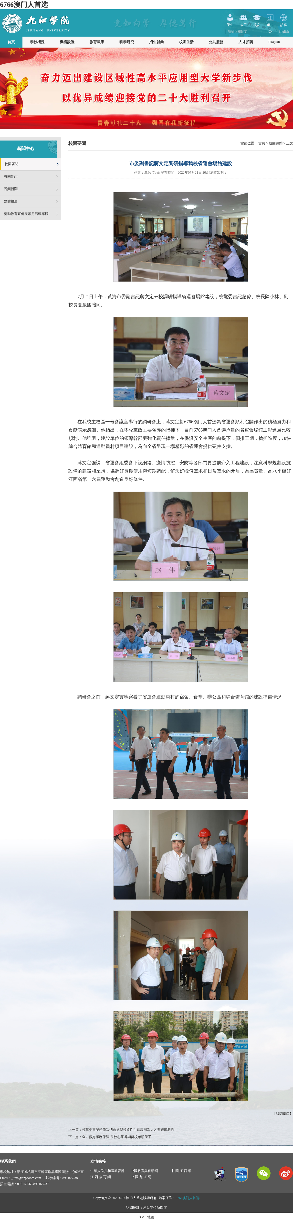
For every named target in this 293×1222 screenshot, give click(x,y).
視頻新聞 (11, 189)
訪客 (283, 23)
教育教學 (97, 42)
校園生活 (186, 42)
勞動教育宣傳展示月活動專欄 (26, 214)
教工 (243, 23)
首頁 (11, 42)
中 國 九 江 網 (141, 1177)
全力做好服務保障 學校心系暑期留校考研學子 (116, 1137)
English (284, 31)
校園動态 (11, 176)
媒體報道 (11, 201)
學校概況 (37, 42)
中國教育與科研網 (144, 1171)
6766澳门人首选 (24, 4)
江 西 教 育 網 (100, 1177)
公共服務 (216, 42)
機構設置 (67, 42)
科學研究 (126, 42)
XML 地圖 (146, 1217)
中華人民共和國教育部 (107, 1171)
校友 (257, 23)
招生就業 (156, 42)
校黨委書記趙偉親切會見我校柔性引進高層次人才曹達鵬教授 (128, 1129)
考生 (270, 23)
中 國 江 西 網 (181, 1171)
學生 (230, 23)
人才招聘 (246, 42)
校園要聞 (11, 164)
